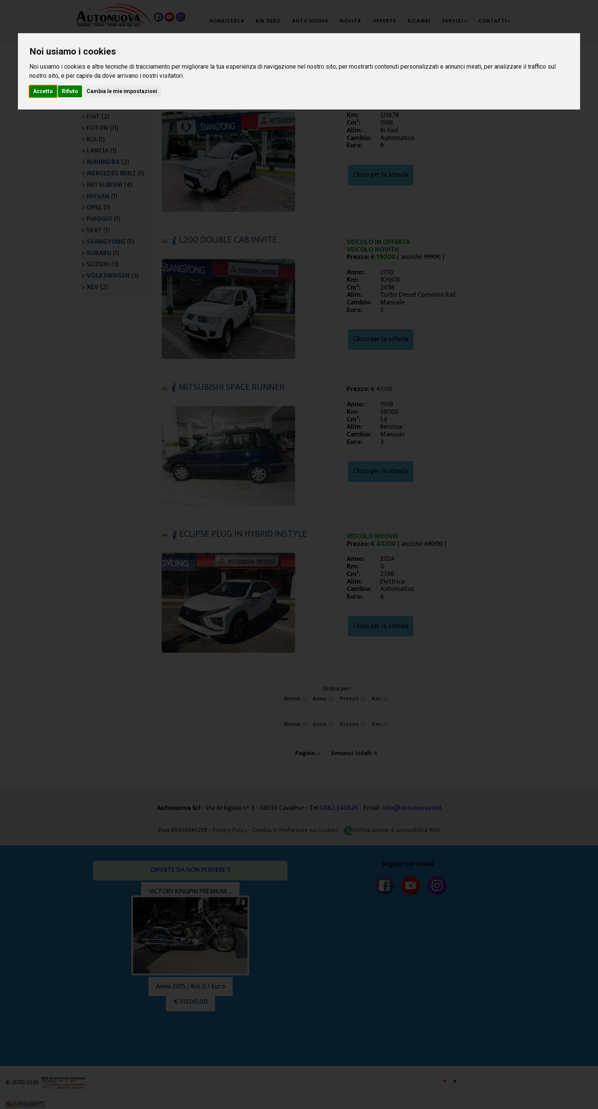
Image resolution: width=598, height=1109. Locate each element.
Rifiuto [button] (70, 91)
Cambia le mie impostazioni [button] (122, 91)
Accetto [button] (43, 91)
